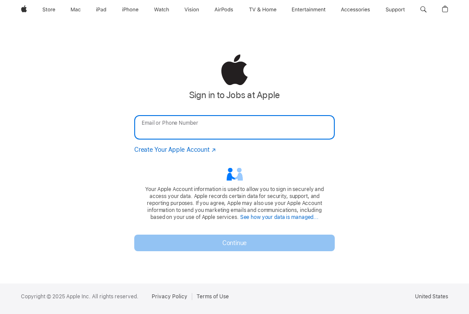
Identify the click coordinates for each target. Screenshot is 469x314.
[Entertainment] (309, 9)
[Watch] (161, 9)
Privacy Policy (169, 297)
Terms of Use (213, 297)
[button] (423, 9)
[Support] (395, 9)
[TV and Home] (262, 9)
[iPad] (101, 9)
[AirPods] (224, 9)
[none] (234, 152)
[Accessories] (355, 9)
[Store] (49, 9)
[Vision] (192, 9)
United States (431, 297)
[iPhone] (130, 9)
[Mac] (75, 9)
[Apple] (24, 9)
